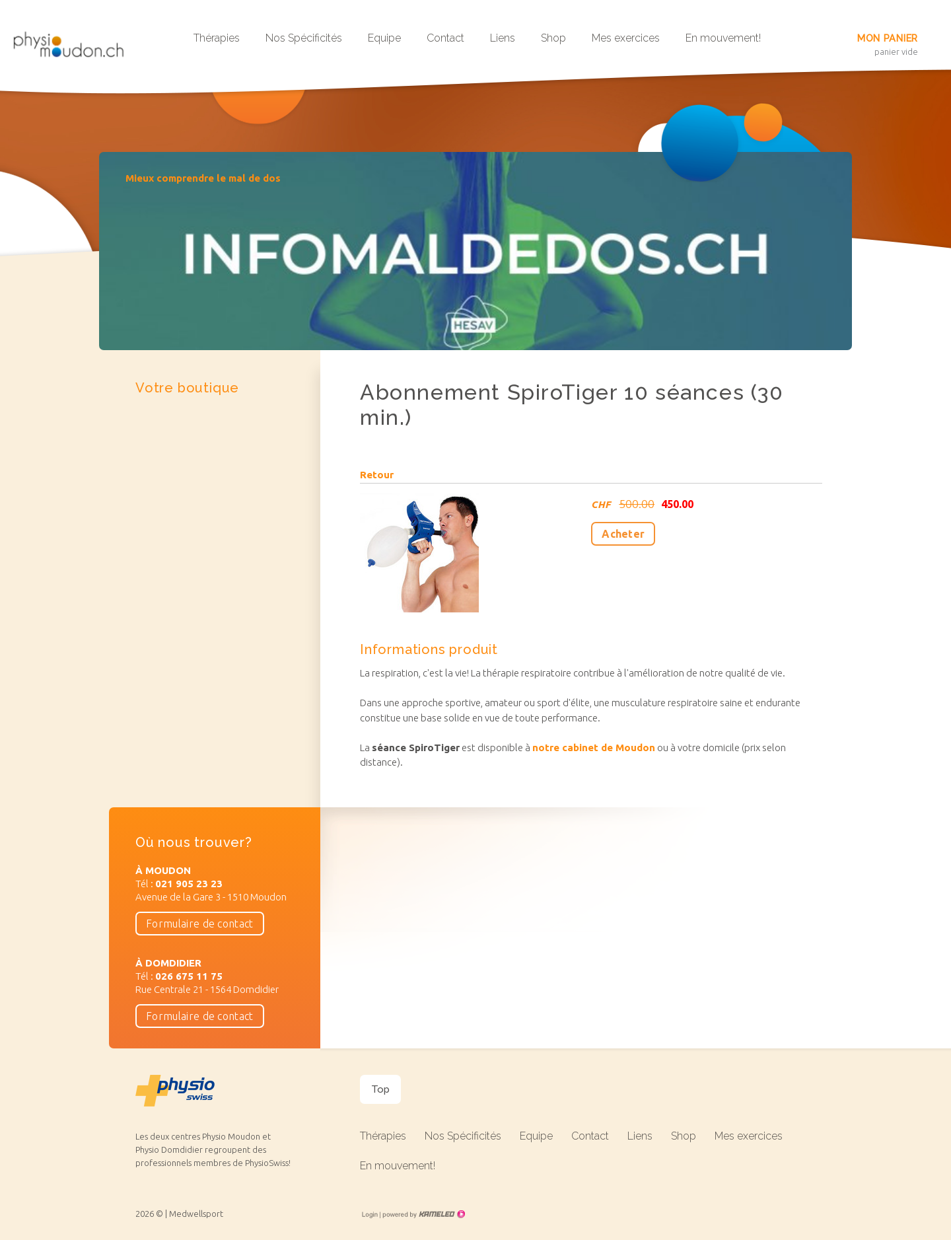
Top (380, 1089)
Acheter (623, 534)
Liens (502, 38)
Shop (553, 38)
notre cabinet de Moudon (593, 747)
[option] (475, 251)
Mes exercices (626, 38)
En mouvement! (723, 38)
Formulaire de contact (200, 924)
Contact (445, 38)
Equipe (384, 38)
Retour (377, 475)
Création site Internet (423, 1214)
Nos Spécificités (303, 38)
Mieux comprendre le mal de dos (203, 178)
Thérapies (217, 38)
